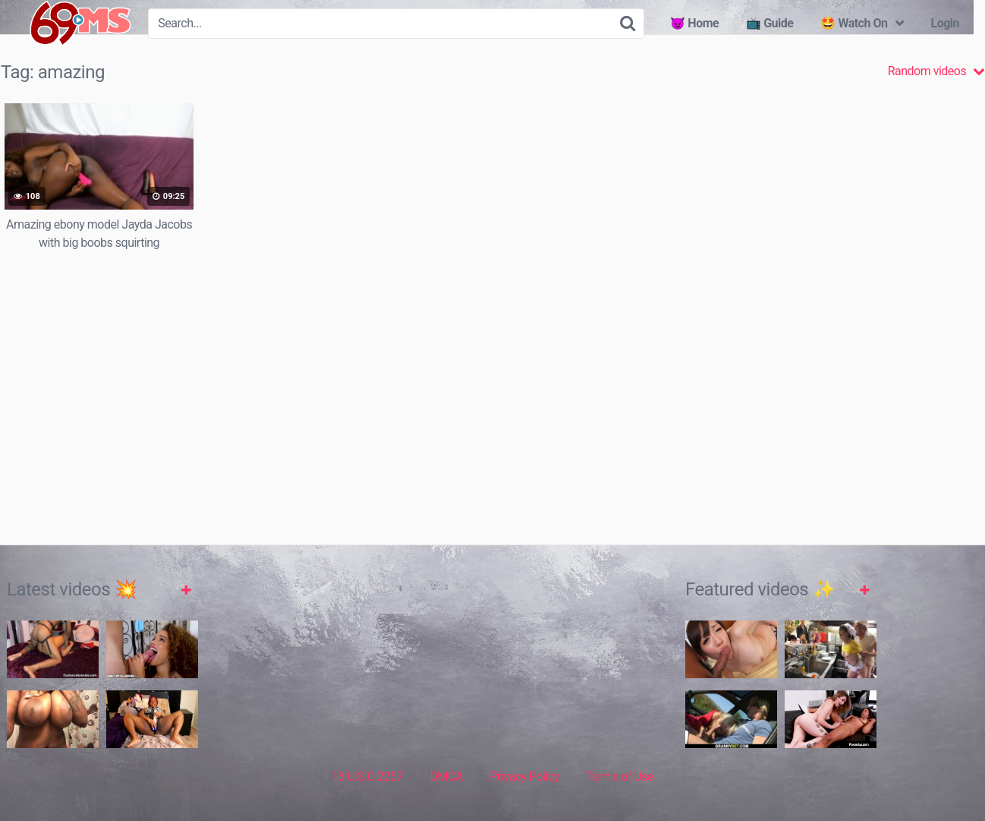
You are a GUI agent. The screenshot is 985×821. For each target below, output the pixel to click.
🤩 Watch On (853, 23)
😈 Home (694, 23)
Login (944, 23)
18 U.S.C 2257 (367, 776)
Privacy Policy (524, 776)
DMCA (446, 776)
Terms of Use (619, 776)
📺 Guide (769, 23)
